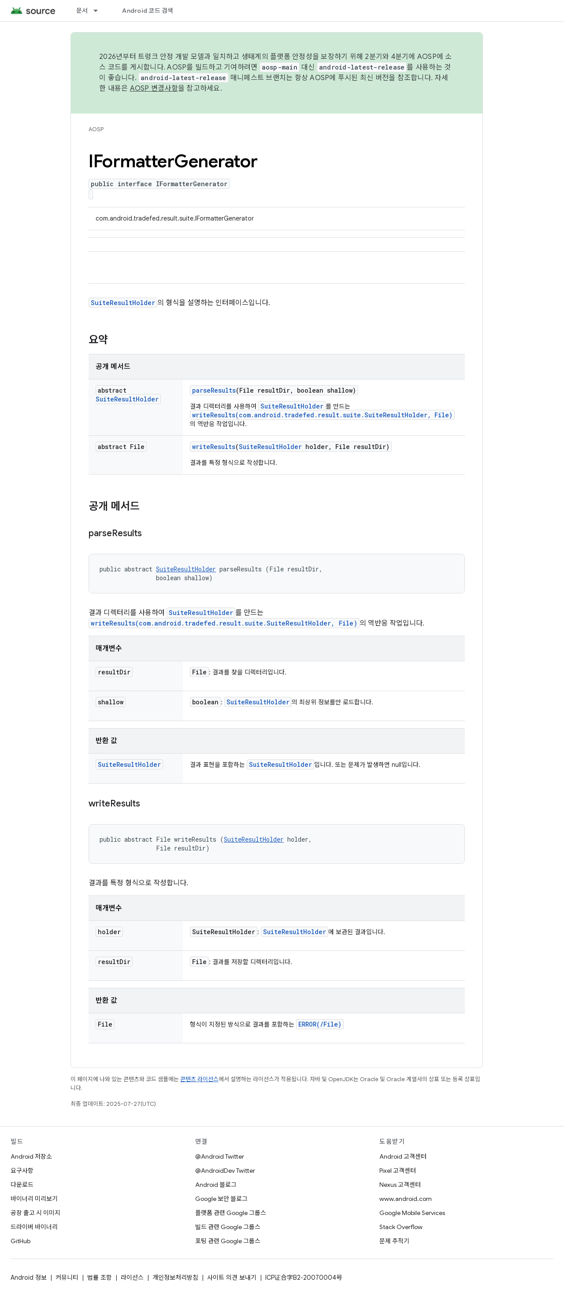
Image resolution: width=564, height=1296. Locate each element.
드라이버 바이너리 (34, 1227)
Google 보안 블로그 (221, 1199)
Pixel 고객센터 (397, 1170)
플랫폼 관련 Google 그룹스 (230, 1213)
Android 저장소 (31, 1156)
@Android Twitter (219, 1156)
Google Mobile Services (412, 1213)
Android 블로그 (216, 1185)
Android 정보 (29, 1277)
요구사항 (22, 1170)
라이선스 (132, 1277)
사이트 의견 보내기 (231, 1277)
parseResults (214, 390)
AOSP (96, 129)
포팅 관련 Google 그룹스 (227, 1241)
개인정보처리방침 (175, 1277)
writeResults (213, 446)
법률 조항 (99, 1277)
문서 (82, 11)
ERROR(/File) (319, 1024)
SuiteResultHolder (123, 302)
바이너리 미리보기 (34, 1199)
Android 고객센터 (403, 1156)
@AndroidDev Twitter (225, 1170)
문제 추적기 (394, 1241)
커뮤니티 (67, 1277)
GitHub (20, 1241)
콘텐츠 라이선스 (199, 1079)
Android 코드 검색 (147, 11)
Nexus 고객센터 (400, 1185)
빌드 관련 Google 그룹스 (227, 1227)
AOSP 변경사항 (154, 88)
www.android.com (405, 1199)
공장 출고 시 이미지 (35, 1213)
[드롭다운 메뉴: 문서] (99, 10)
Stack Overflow (401, 1227)
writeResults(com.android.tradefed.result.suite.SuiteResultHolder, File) (322, 415)
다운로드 (22, 1185)
